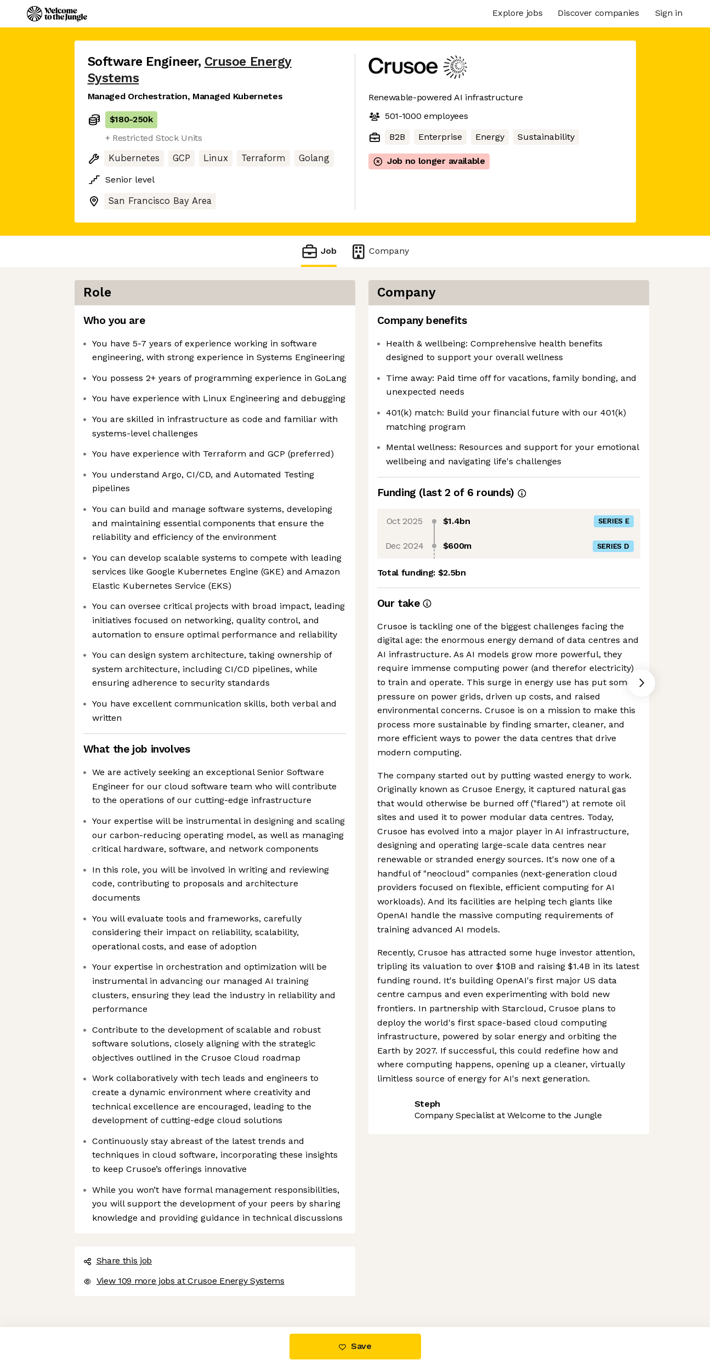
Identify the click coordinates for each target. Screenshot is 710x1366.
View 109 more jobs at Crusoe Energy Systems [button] (184, 1281)
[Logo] (57, 13)
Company (379, 251)
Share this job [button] (117, 1260)
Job (318, 251)
